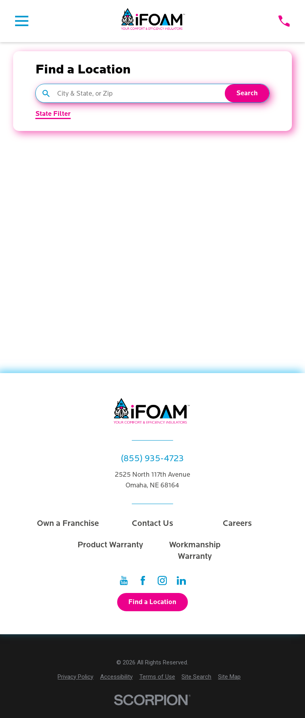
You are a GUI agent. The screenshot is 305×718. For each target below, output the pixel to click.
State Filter (53, 114)
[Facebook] (142, 580)
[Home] (154, 21)
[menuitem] (75, 677)
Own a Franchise (68, 523)
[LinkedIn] (181, 580)
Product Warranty (110, 545)
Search (247, 93)
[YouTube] (123, 580)
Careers (237, 523)
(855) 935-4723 (152, 459)
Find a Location (152, 602)
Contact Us (152, 523)
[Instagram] (162, 580)
